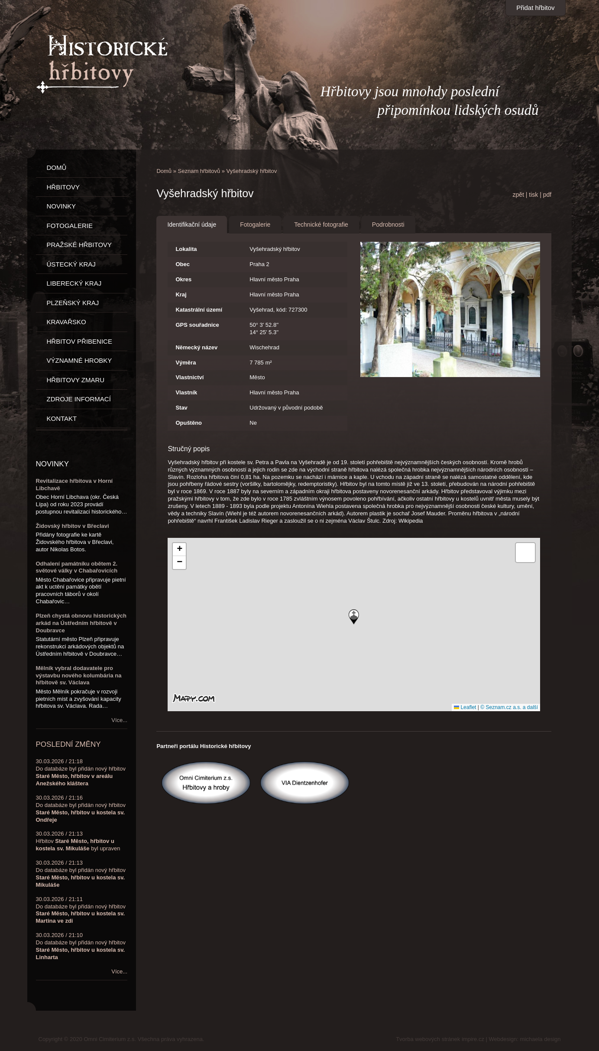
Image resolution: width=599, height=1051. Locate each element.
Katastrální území (198, 309)
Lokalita (186, 249)
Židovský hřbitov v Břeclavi (72, 526)
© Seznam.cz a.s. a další (509, 707)
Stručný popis (189, 448)
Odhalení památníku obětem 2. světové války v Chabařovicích (77, 567)
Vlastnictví (189, 377)
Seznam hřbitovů (199, 171)
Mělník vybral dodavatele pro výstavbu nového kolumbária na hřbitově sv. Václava (79, 675)
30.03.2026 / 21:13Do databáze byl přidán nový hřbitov (81, 873)
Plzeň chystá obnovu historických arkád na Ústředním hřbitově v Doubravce (81, 623)
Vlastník (186, 392)
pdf (547, 194)
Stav (181, 407)
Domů (164, 171)
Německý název (196, 347)
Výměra (185, 362)
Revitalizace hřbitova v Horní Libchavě (74, 484)
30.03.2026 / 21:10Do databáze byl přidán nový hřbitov (81, 946)
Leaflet (465, 707)
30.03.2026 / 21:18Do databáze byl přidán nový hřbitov (81, 772)
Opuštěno (188, 423)
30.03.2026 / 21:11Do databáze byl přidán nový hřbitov (81, 910)
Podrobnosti (388, 224)
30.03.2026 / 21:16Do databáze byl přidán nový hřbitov (81, 808)
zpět (518, 194)
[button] (354, 617)
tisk (533, 194)
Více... (119, 720)
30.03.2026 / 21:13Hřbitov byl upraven (78, 841)
